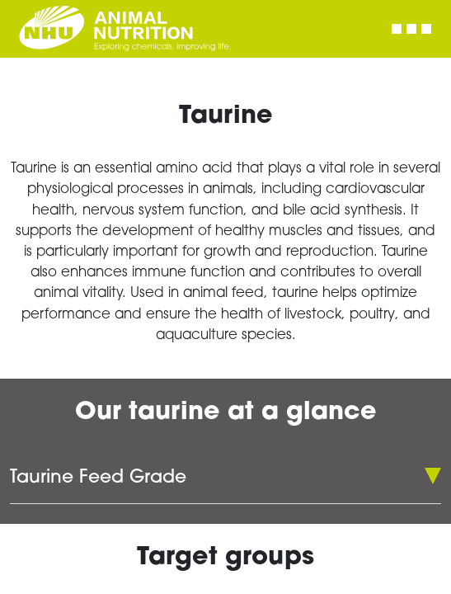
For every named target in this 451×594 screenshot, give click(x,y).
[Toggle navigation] (411, 28)
